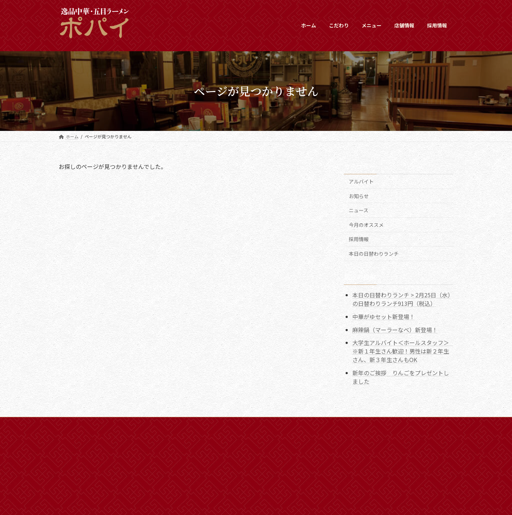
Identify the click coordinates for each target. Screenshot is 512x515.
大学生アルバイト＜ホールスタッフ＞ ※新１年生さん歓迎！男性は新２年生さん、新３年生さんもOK (403, 351)
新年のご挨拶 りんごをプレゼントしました (400, 377)
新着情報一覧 (105, 423)
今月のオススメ (366, 224)
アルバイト (361, 181)
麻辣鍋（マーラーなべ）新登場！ (395, 329)
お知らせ (359, 195)
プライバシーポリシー (185, 423)
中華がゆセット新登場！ (383, 316)
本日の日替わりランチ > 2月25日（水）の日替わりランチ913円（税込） (401, 299)
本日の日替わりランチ (374, 253)
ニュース (358, 210)
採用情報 (359, 239)
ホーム (71, 423)
